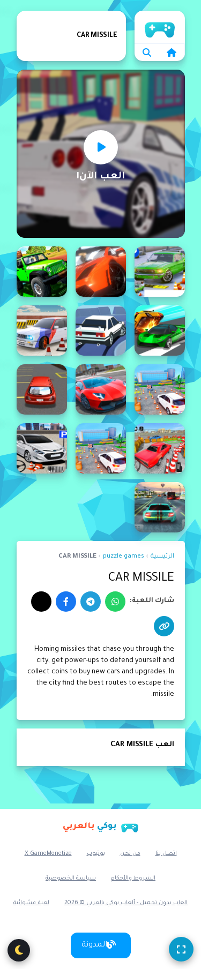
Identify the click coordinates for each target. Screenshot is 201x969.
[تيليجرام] (90, 601)
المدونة (98, 945)
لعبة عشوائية (31, 903)
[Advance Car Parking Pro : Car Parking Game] (160, 448)
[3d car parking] (160, 271)
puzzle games (123, 556)
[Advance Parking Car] (42, 448)
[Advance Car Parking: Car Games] (101, 448)
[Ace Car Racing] (160, 330)
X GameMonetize (48, 854)
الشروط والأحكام (133, 878)
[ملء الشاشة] (181, 949)
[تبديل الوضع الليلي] (19, 950)
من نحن (130, 854)
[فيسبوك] (66, 601)
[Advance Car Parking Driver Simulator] (160, 389)
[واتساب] (115, 601)
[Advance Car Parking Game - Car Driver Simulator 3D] (101, 389)
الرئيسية (162, 556)
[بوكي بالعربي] (101, 826)
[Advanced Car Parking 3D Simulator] (160, 507)
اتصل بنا (166, 854)
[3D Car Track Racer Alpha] (101, 271)
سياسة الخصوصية (71, 878)
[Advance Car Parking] (42, 330)
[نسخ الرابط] (164, 626)
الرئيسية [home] (160, 27)
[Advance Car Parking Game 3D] (42, 389)
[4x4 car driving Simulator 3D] (42, 271)
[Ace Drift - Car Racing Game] (101, 330)
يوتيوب (96, 854)
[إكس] (41, 601)
